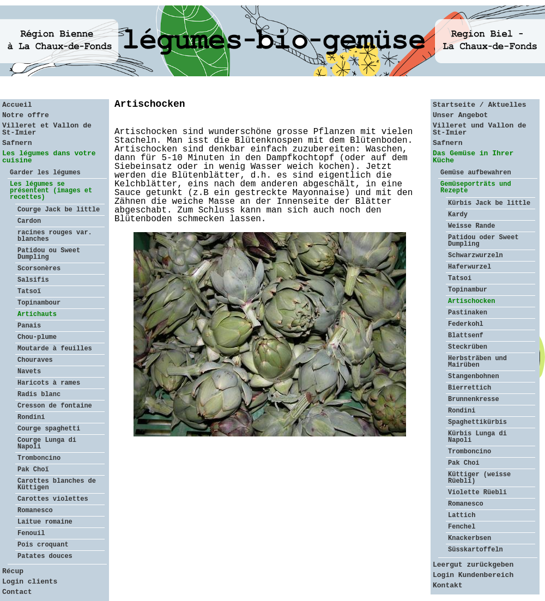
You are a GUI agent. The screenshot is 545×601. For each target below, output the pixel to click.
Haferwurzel (469, 267)
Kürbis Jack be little (489, 203)
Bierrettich (469, 388)
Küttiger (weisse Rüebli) (479, 478)
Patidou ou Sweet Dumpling (48, 254)
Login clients (29, 582)
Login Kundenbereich (473, 575)
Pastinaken (467, 313)
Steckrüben (467, 347)
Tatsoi (459, 278)
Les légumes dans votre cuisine (49, 157)
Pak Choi (464, 463)
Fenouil (31, 533)
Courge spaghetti (48, 429)
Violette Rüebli (477, 492)
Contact (17, 592)
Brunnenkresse (473, 399)
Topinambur (467, 290)
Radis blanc (38, 394)
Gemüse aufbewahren (475, 173)
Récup (12, 571)
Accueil (17, 105)
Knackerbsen (469, 538)
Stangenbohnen (473, 376)
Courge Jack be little (58, 210)
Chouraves (35, 360)
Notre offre (25, 115)
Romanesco (35, 510)
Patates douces (44, 556)
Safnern (17, 143)
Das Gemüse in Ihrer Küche (473, 157)
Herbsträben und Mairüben (477, 362)
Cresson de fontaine (54, 406)
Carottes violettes (52, 499)
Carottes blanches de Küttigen (56, 484)
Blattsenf (465, 335)
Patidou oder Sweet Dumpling (483, 241)
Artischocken (471, 301)
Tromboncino (38, 458)
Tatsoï (29, 291)
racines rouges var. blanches (54, 236)
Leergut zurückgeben (473, 565)
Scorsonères (38, 268)
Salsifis (33, 280)
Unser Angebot (460, 115)
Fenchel (461, 527)
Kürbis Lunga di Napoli (477, 437)
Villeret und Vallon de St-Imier (479, 129)
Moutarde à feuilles (54, 349)
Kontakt (448, 585)
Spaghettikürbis (477, 422)
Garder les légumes (45, 173)
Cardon (29, 221)
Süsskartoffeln (475, 550)
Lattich (461, 515)
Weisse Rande (471, 226)
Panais (29, 326)
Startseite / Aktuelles (479, 105)
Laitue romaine (44, 522)
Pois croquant (43, 545)
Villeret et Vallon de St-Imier (47, 129)
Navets (29, 371)
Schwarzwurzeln (475, 255)
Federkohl (465, 324)
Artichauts (37, 314)
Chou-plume (37, 337)
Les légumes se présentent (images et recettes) (51, 190)
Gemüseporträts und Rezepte (475, 187)
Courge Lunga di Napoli (46, 443)
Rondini (31, 417)
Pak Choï (33, 469)
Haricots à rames (48, 383)
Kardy (458, 214)
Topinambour (38, 303)
